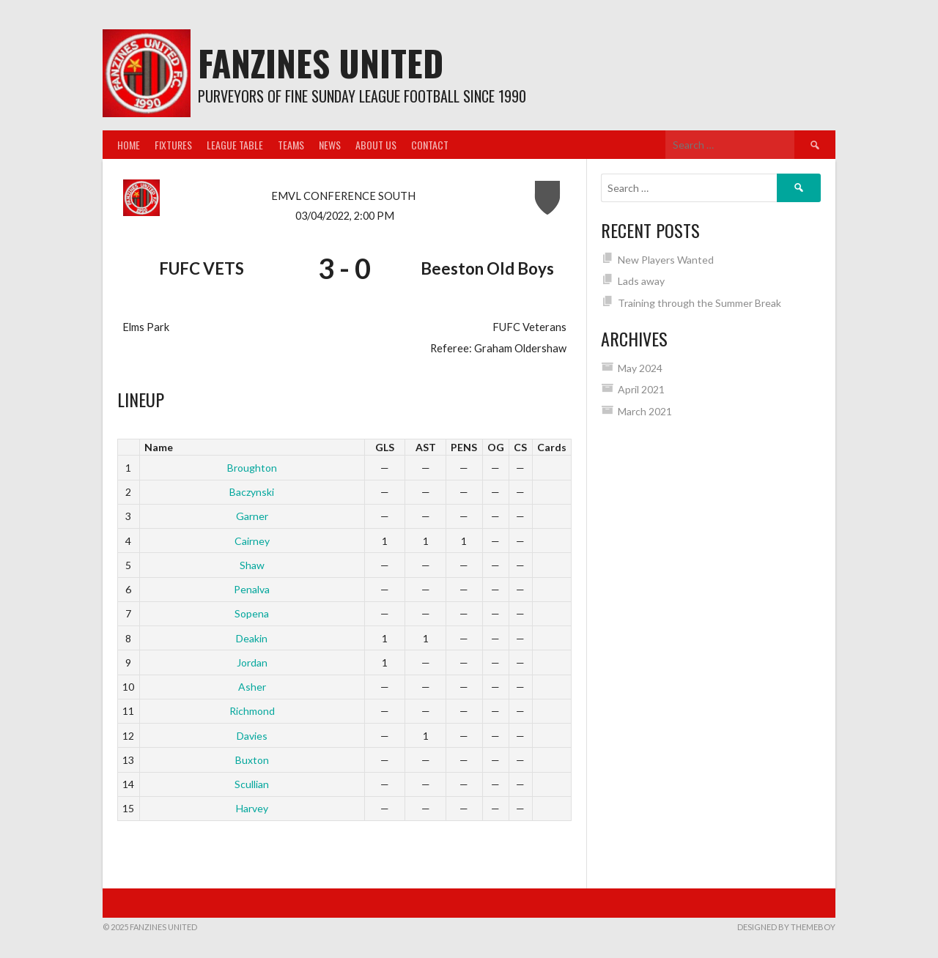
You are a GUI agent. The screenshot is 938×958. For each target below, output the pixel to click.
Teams (291, 144)
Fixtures (173, 144)
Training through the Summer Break (699, 303)
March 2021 (645, 411)
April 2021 (641, 389)
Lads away (641, 281)
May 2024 (640, 368)
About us (375, 144)
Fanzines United (320, 63)
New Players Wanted (666, 259)
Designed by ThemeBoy (786, 927)
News (330, 144)
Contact (429, 144)
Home (128, 144)
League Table (235, 144)
